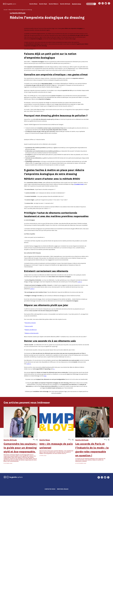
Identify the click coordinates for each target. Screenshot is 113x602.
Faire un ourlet (29, 432)
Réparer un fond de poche (31, 439)
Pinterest (109, 3)
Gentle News (33, 4)
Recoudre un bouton (30, 429)
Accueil (5, 9)
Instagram (102, 3)
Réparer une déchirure (31, 436)
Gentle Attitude (65, 4)
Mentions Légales (62, 595)
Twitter (106, 3)
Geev (45, 482)
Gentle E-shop (76, 4)
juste (29, 470)
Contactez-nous (50, 595)
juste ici (32, 395)
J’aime (34, 546)
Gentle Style (43, 4)
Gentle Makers (53, 4)
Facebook (99, 3)
